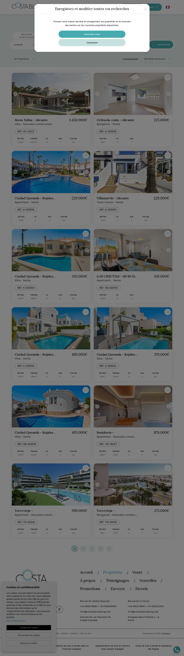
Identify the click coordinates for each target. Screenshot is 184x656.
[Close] (145, 9)
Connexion (92, 42)
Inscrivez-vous (92, 34)
